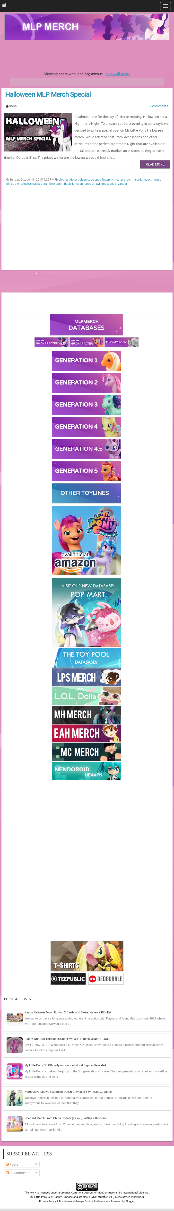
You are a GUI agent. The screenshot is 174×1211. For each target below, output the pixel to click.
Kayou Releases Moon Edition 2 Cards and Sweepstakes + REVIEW (68, 1012)
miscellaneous (141, 179)
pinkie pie (12, 183)
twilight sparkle (106, 183)
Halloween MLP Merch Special (48, 95)
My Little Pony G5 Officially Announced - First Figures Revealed (65, 1065)
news (156, 179)
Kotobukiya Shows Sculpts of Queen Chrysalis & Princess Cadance (68, 1092)
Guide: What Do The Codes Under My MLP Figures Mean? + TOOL (67, 1039)
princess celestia (32, 183)
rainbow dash (53, 183)
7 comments (158, 106)
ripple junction (74, 183)
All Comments (18, 1173)
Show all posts (118, 74)
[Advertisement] (87, 54)
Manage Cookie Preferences (91, 1201)
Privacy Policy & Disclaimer (55, 1201)
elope (96, 179)
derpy (74, 179)
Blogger (129, 1201)
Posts (12, 1164)
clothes (64, 179)
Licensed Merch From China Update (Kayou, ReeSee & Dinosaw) (66, 1118)
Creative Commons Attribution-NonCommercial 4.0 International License (105, 1192)
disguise (85, 179)
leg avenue (123, 179)
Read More (155, 164)
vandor (122, 183)
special (90, 183)
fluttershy (107, 179)
